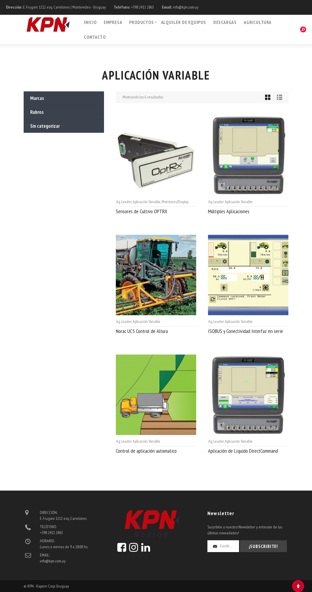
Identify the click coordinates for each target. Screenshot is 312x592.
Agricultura (258, 22)
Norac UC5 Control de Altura (142, 331)
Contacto (94, 37)
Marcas (37, 98)
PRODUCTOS (141, 22)
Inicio (90, 22)
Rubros (37, 112)
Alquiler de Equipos (183, 22)
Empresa (113, 22)
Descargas (225, 22)
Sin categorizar (45, 126)
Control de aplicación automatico (146, 450)
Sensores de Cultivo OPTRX (141, 211)
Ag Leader (123, 201)
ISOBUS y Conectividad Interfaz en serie (245, 331)
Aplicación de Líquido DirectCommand (243, 450)
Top (298, 586)
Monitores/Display (175, 201)
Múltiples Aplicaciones (228, 211)
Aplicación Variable (146, 201)
